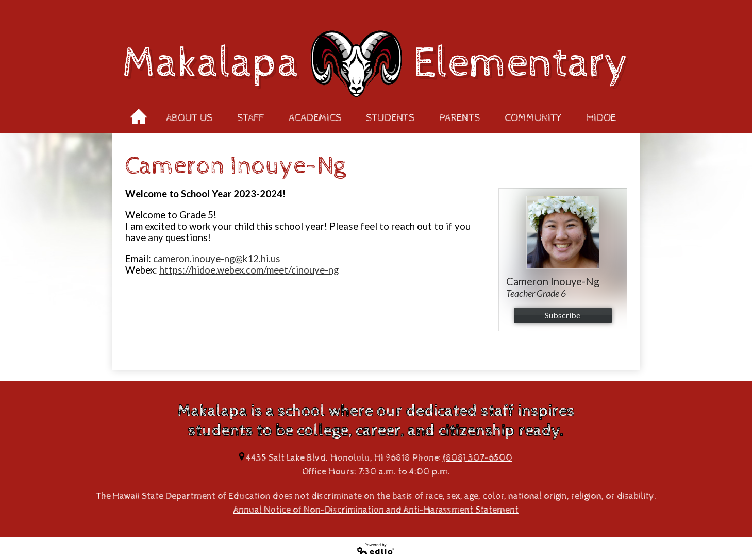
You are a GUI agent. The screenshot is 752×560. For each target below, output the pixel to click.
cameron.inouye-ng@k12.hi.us (216, 258)
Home (139, 113)
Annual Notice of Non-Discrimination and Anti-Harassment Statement (376, 509)
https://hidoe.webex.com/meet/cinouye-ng (249, 270)
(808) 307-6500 (477, 457)
